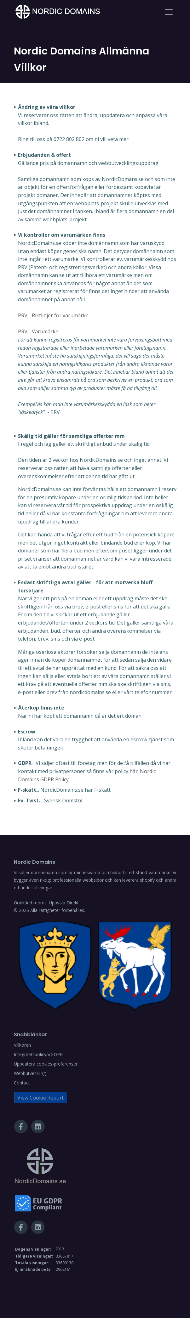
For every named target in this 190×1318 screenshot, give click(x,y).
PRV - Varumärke (38, 331)
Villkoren (22, 1045)
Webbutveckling (30, 1073)
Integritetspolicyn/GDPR (38, 1054)
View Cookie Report (40, 1097)
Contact (22, 1083)
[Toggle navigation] (169, 12)
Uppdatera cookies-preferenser (46, 1064)
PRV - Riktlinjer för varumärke (53, 315)
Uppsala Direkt (64, 903)
